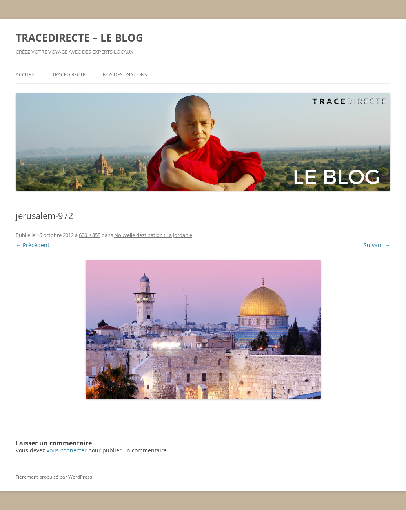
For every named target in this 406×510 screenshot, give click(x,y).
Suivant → (377, 245)
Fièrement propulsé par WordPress (54, 477)
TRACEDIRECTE (69, 74)
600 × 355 (89, 235)
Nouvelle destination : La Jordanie (153, 235)
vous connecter (67, 450)
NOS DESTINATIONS (125, 74)
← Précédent (32, 245)
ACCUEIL (25, 74)
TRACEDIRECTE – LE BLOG (79, 38)
